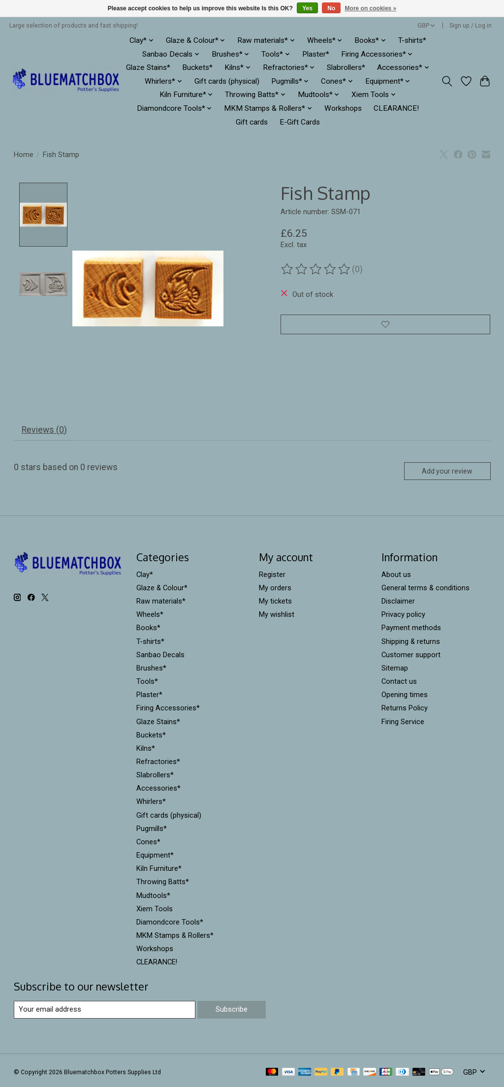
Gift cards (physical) (226, 81)
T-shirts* (412, 40)
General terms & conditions (425, 589)
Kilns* (145, 750)
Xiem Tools (154, 910)
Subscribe (232, 1011)
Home (23, 154)
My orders (275, 589)
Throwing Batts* (162, 883)
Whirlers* (151, 803)
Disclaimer (398, 603)
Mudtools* (153, 897)
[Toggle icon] (447, 81)
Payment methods (411, 629)
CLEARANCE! (396, 108)
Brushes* (151, 670)
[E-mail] (104, 1011)
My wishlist (276, 616)
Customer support (411, 656)
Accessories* (158, 790)
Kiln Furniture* (159, 870)
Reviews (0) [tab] (44, 432)
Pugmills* (151, 830)
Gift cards (252, 122)
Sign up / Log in (470, 25)
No (331, 8)
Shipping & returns (410, 643)
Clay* (144, 576)
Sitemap (394, 670)
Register (272, 576)
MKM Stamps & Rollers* (175, 937)
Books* (148, 629)
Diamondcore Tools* (169, 924)
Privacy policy (403, 616)
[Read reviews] (316, 269)
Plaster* (315, 54)
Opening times (404, 696)
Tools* (147, 683)
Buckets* (197, 67)
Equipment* (155, 857)
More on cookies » (371, 8)
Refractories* (158, 763)
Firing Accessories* (168, 709)
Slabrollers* (346, 67)
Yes (307, 8)
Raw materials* (161, 603)
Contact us (399, 683)
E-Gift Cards (300, 122)
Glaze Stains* (148, 67)
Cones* (148, 843)
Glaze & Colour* (162, 589)
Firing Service (402, 723)
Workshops (343, 108)
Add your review (447, 473)
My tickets (275, 603)
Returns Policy (404, 709)
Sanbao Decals (160, 656)
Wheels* (149, 616)
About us (396, 576)
